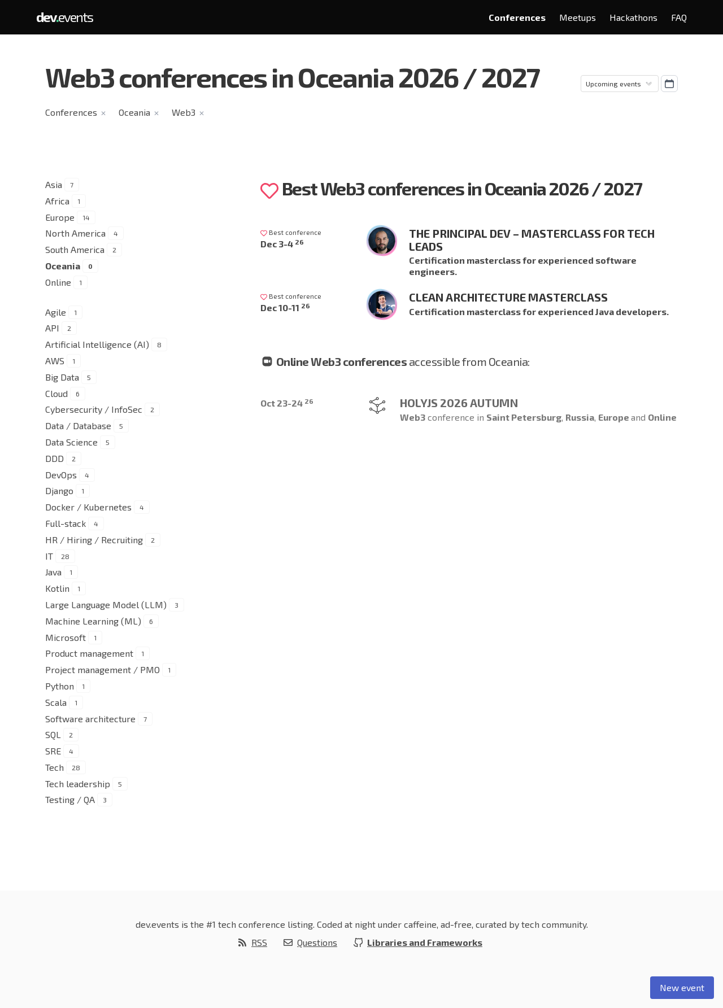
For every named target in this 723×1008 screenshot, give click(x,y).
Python (59, 685)
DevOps (61, 474)
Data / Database (78, 425)
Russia (579, 417)
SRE (53, 750)
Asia (53, 184)
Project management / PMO (102, 669)
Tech (54, 767)
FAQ (679, 17)
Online (58, 282)
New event (682, 987)
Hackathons (633, 17)
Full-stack (65, 523)
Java (53, 571)
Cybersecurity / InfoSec (93, 409)
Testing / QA (70, 799)
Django (59, 490)
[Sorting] (620, 83)
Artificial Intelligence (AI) (97, 344)
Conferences (517, 17)
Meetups (577, 17)
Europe (60, 217)
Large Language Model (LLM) (106, 604)
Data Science (71, 442)
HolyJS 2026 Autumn (459, 402)
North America (75, 233)
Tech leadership (77, 783)
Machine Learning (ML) (93, 621)
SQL (53, 734)
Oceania (134, 112)
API (52, 327)
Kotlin (57, 588)
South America (74, 249)
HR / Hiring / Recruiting (94, 539)
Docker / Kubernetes (88, 506)
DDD (54, 458)
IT (49, 556)
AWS (54, 360)
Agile (55, 312)
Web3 (183, 112)
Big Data (62, 377)
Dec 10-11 (285, 307)
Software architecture (90, 718)
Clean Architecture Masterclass (508, 297)
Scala (56, 702)
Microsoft (65, 637)
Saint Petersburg (523, 417)
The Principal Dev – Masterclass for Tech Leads (532, 239)
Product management (89, 653)
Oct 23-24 (286, 403)
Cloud (56, 393)
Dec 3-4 (282, 243)
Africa (57, 200)
